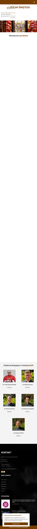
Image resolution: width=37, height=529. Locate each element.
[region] (16, 519)
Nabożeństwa (4, 484)
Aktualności (3, 481)
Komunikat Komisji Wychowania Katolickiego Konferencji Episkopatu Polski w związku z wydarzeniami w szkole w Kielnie (23, 501)
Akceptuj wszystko (16, 523)
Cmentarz (3, 488)
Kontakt (2, 490)
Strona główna (4, 479)
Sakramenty (3, 486)
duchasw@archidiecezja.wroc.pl (8, 12)
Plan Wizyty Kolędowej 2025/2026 (19, 511)
